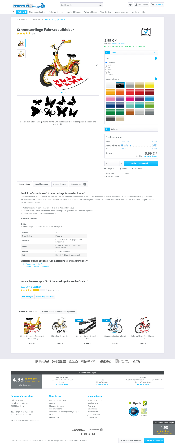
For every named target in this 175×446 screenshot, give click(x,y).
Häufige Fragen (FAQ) (57, 400)
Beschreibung (24, 184)
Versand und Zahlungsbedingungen (64, 412)
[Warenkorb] (157, 4)
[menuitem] (81, 4)
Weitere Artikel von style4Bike (36, 266)
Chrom (110, 72)
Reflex (110, 69)
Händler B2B (93, 403)
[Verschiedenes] (121, 12)
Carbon (111, 74)
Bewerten (137, 169)
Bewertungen (78, 184)
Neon (110, 67)
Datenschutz (93, 412)
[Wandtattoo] (106, 12)
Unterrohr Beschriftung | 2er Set (87, 337)
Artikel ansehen (62, 384)
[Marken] (135, 12)
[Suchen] (100, 4)
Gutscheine (92, 409)
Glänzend (111, 63)
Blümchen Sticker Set (59, 336)
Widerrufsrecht (55, 409)
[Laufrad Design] (73, 12)
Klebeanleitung (59, 184)
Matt (109, 65)
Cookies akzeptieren (154, 440)
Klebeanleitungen (56, 406)
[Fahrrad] (21, 12)
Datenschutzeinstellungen (130, 440)
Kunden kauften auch (28, 311)
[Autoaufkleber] (90, 12)
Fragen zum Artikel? (32, 264)
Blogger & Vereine (95, 400)
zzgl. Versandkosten (118, 43)
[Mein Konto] (141, 4)
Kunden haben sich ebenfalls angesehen (58, 311)
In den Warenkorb (144, 163)
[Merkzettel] (130, 4)
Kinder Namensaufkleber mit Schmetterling (32, 337)
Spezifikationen (41, 184)
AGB (51, 414)
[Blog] (144, 12)
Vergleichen (110, 169)
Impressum (92, 417)
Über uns (91, 406)
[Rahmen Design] (56, 12)
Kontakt (52, 403)
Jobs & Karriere (94, 414)
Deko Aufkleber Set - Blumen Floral (142, 337)
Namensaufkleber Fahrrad (115, 336)
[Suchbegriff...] (81, 4)
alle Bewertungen (26, 385)
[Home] (13, 12)
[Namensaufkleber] (37, 12)
